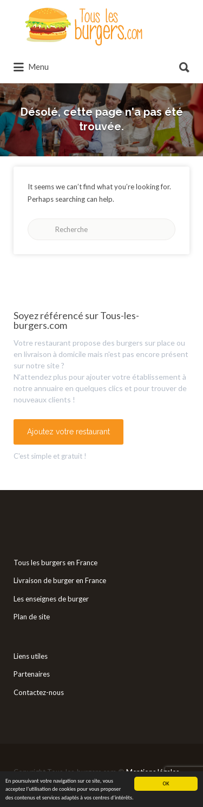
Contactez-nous (39, 692)
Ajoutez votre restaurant (68, 431)
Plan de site (32, 616)
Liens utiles (31, 656)
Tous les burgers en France (55, 562)
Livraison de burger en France (60, 580)
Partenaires (32, 674)
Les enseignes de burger (51, 598)
